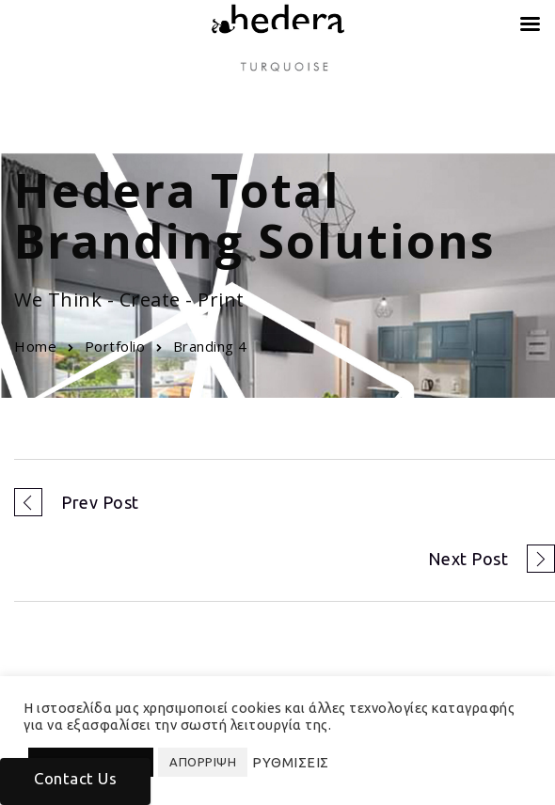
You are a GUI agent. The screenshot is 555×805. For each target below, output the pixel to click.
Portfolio (115, 346)
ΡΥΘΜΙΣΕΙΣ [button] (290, 762)
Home (35, 346)
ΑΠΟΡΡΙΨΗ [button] (202, 761)
